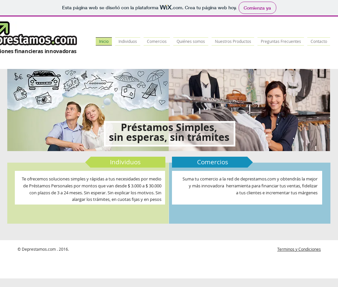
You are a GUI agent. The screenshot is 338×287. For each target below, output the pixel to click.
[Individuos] (125, 162)
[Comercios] (212, 162)
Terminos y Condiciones (299, 249)
